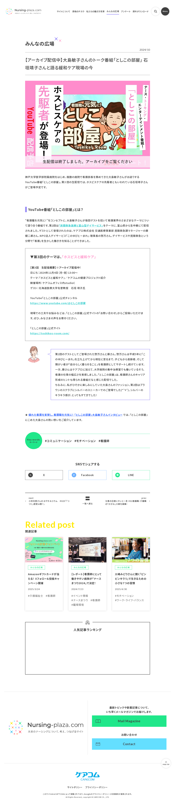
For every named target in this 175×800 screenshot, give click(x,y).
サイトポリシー (74, 787)
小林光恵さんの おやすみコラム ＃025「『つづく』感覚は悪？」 (49, 501)
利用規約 (115, 794)
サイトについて (63, 11)
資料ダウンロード (141, 11)
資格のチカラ (78, 11)
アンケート (126, 11)
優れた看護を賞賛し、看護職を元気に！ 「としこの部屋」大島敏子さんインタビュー (75, 415)
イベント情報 (80, 595)
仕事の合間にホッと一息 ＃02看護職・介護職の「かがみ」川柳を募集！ (125, 501)
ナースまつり (80, 600)
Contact (129, 744)
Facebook (87, 475)
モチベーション (86, 441)
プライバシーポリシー (96, 787)
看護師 (104, 441)
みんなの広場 (113, 11)
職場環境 (78, 604)
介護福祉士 (36, 595)
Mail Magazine (129, 721)
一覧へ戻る (87, 503)
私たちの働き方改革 (95, 11)
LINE (131, 475)
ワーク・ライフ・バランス (130, 600)
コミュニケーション (59, 441)
